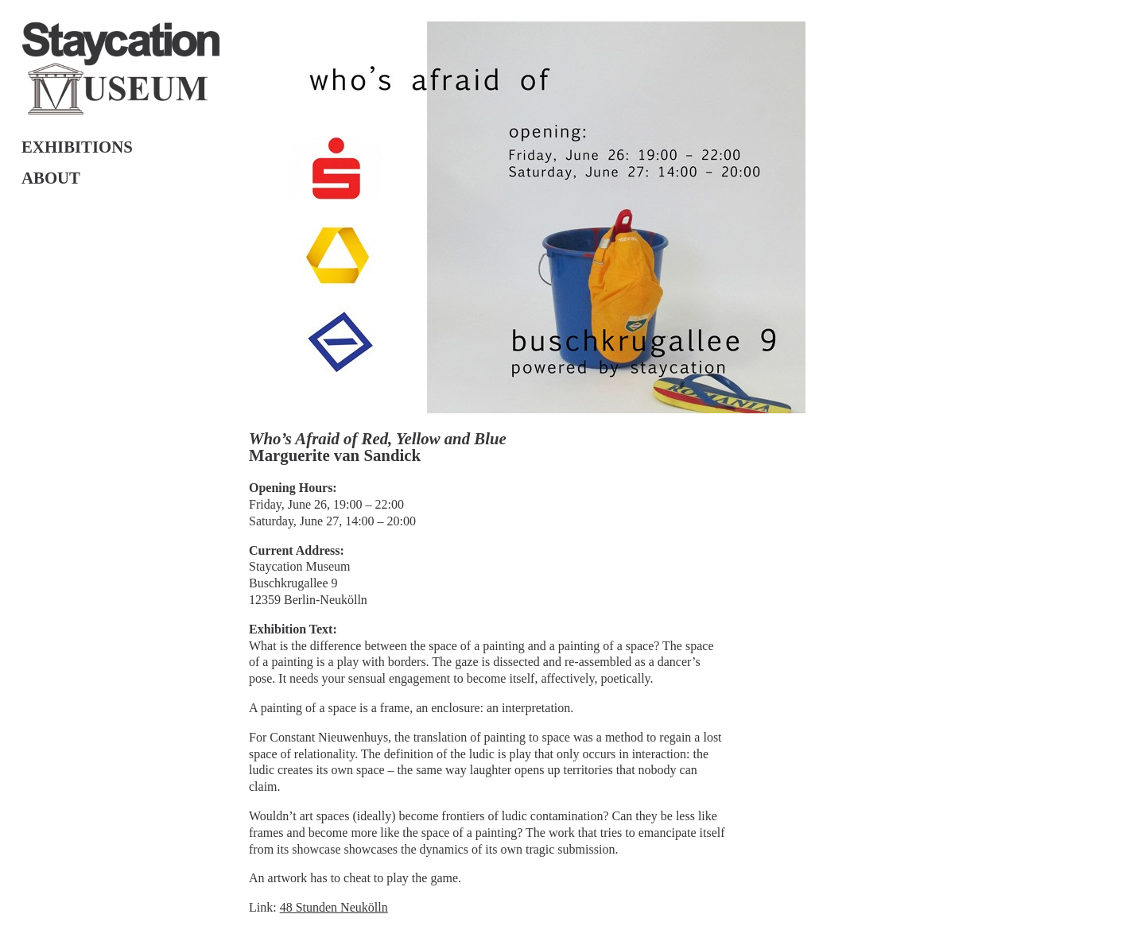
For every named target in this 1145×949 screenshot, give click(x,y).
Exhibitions (77, 147)
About (50, 177)
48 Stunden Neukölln (334, 907)
